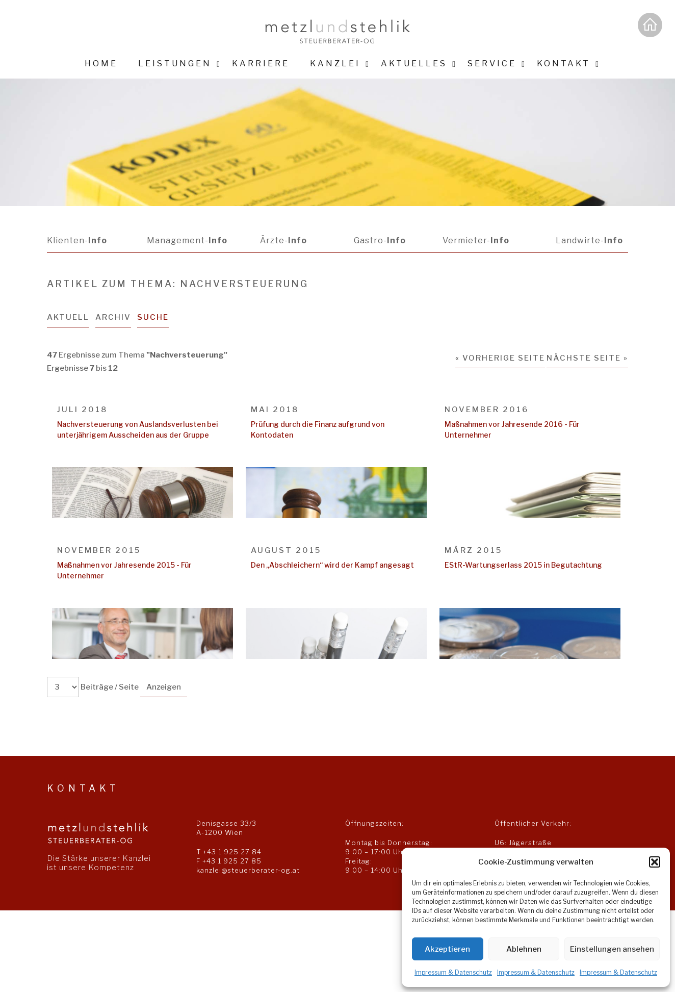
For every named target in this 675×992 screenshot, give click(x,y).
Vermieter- (475, 240)
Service (492, 63)
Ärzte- (282, 240)
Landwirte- (589, 240)
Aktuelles (414, 63)
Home (101, 63)
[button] (655, 862)
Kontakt (563, 63)
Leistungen (175, 63)
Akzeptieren (447, 949)
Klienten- (77, 240)
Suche (154, 317)
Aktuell (68, 317)
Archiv (114, 317)
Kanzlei (335, 63)
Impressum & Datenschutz (453, 972)
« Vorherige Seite (500, 358)
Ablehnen (523, 949)
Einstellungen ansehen (612, 949)
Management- (186, 240)
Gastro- (379, 240)
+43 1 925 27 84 (232, 852)
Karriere (261, 63)
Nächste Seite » (587, 358)
